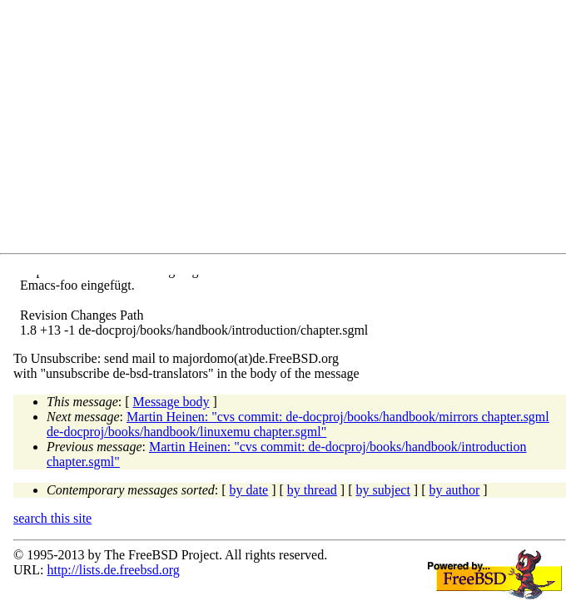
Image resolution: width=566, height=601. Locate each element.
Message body (171, 402)
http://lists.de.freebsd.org (113, 570)
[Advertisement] (289, 129)
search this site (52, 518)
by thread (312, 490)
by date (249, 490)
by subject (383, 490)
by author (454, 490)
